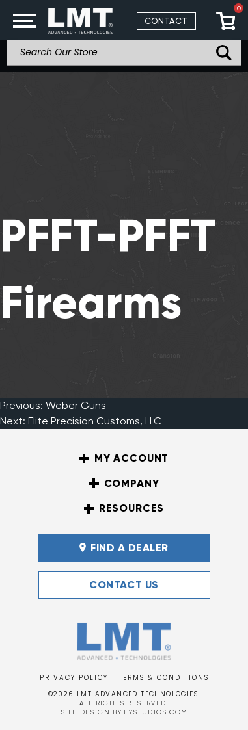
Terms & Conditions (163, 678)
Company (124, 483)
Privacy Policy (74, 678)
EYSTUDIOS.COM (155, 712)
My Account (124, 458)
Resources (124, 508)
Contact (166, 21)
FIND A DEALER (123, 547)
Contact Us (124, 585)
